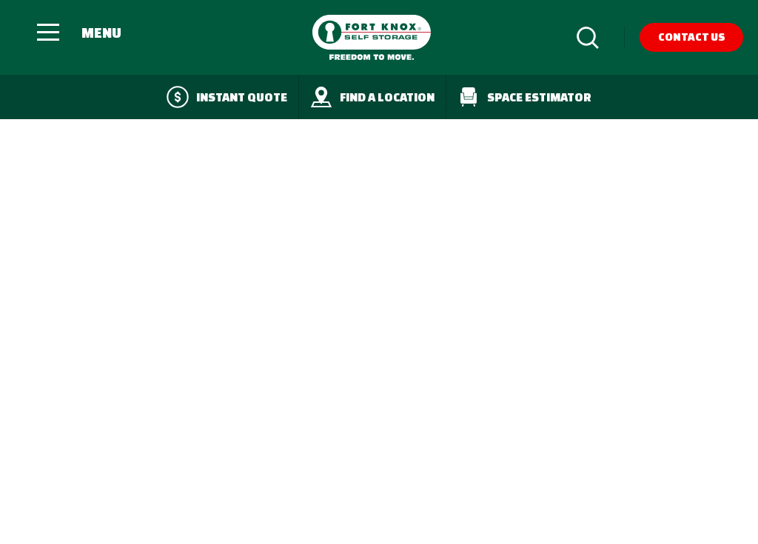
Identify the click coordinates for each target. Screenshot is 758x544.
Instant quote (227, 97)
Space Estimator (524, 97)
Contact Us (691, 36)
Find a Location (372, 97)
